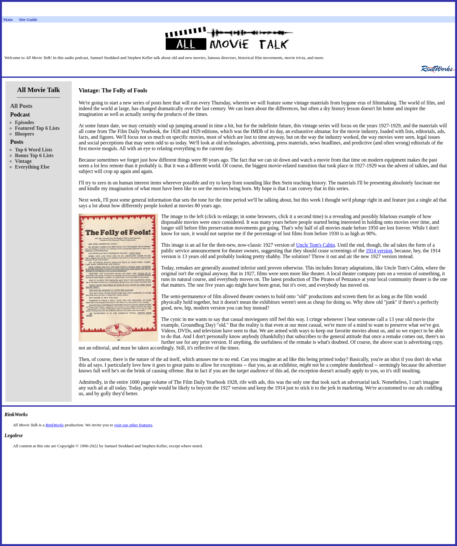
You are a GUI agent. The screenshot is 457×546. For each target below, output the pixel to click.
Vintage (23, 161)
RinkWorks (54, 425)
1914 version (379, 250)
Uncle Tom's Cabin (315, 245)
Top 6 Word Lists (33, 149)
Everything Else (32, 167)
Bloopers (24, 133)
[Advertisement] (228, 458)
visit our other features (133, 425)
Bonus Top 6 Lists (34, 155)
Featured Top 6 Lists (37, 128)
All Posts (21, 106)
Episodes (24, 122)
